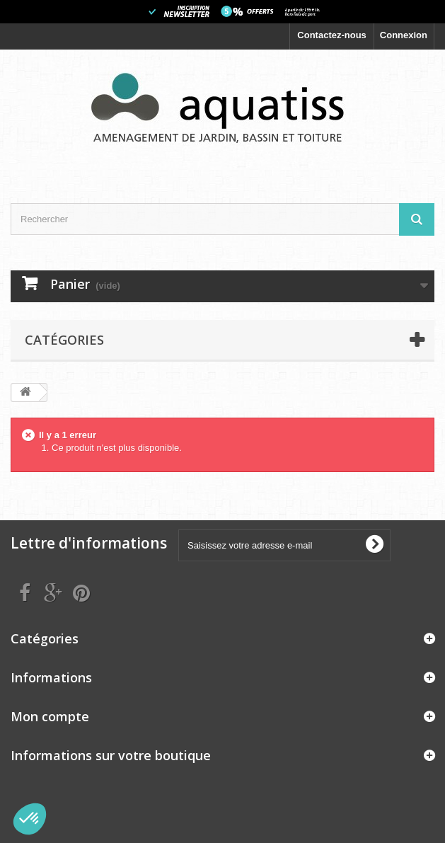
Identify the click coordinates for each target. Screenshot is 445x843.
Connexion (403, 35)
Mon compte (50, 716)
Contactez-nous (331, 35)
